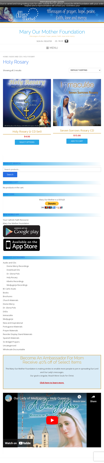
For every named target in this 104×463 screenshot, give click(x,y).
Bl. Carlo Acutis (9, 287)
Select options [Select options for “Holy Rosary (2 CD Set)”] (26, 140)
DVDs (5, 310)
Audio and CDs (15, 55)
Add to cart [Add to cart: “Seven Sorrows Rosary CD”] (77, 139)
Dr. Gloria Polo (13, 272)
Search (10, 173)
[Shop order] (85, 68)
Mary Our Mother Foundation (52, 30)
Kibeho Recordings (15, 279)
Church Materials (10, 298)
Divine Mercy (9, 302)
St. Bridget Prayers (11, 340)
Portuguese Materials (12, 325)
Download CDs (13, 268)
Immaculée (8, 313)
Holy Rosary (12, 276)
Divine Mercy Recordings (18, 264)
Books (6, 291)
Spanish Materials (11, 336)
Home (5, 55)
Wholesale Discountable (14, 348)
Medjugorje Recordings (17, 283)
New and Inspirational (13, 321)
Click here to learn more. (52, 381)
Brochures (7, 295)
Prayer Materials (10, 329)
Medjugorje (8, 317)
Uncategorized (9, 344)
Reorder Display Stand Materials (17, 332)
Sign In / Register (44, 40)
